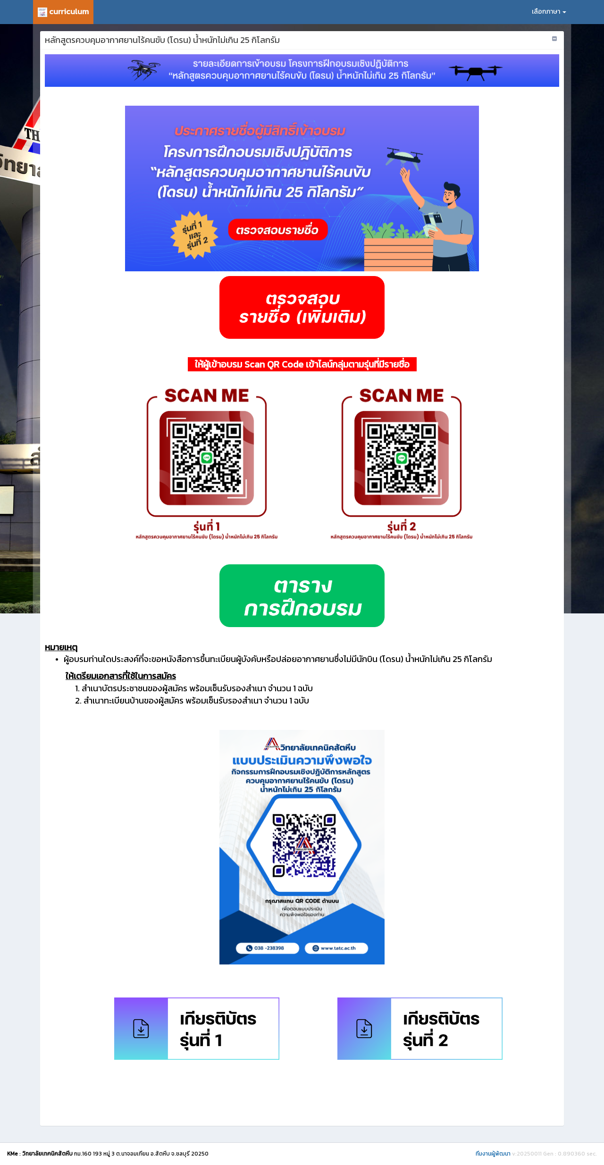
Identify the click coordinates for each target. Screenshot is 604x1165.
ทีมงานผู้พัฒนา (493, 1153)
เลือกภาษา (549, 12)
